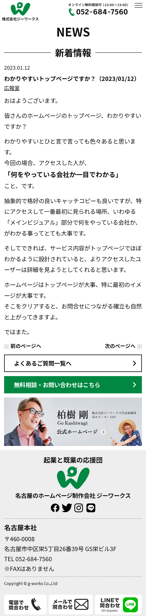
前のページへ (22, 345)
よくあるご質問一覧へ (42, 363)
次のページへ (123, 345)
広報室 (12, 87)
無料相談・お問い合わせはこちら (57, 384)
